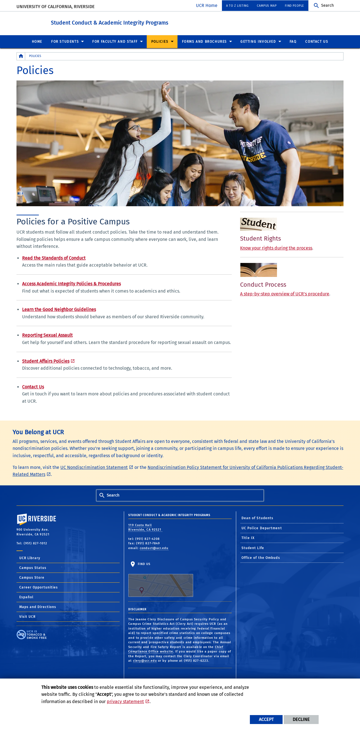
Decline (301, 719)
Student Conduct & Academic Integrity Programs (129, 22)
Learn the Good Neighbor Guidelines (59, 309)
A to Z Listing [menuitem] (237, 6)
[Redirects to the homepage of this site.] (21, 56)
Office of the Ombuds (260, 557)
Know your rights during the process (276, 247)
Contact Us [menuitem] (316, 41)
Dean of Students (257, 518)
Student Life (252, 548)
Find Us (160, 579)
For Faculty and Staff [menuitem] (115, 41)
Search (327, 5)
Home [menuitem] (37, 41)
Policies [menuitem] (160, 41)
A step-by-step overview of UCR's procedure (284, 293)
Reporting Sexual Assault (47, 335)
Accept (266, 719)
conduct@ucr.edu (154, 548)
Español (26, 597)
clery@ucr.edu (145, 660)
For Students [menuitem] (65, 41)
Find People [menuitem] (294, 6)
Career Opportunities (38, 587)
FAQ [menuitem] (293, 41)
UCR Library (29, 558)
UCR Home (206, 5)
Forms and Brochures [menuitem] (204, 41)
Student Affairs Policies (45, 361)
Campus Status (32, 567)
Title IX (248, 538)
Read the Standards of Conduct (54, 257)
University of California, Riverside (55, 6)
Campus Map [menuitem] (266, 6)
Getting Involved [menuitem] (258, 41)
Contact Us (33, 386)
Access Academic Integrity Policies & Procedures (71, 283)
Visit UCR (27, 616)
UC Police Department (261, 528)
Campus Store (31, 577)
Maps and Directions (37, 607)
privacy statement (125, 701)
